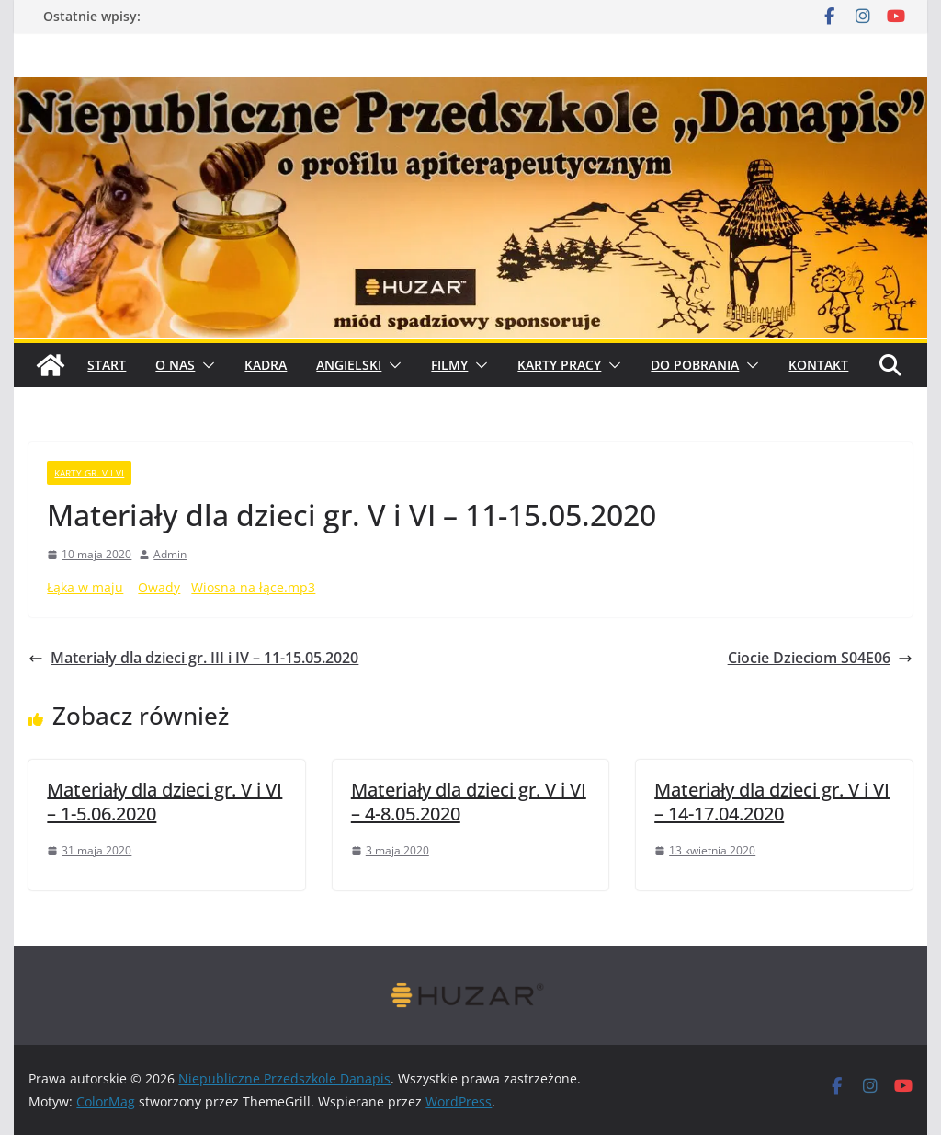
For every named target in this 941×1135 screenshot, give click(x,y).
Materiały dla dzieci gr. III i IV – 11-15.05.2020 (193, 658)
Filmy (449, 364)
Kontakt (818, 364)
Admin (170, 554)
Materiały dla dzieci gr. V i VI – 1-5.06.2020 (164, 801)
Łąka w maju (85, 587)
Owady (159, 587)
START (106, 364)
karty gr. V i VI (89, 472)
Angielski (348, 364)
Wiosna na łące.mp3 (253, 587)
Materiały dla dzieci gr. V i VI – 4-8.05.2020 (468, 801)
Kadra (265, 364)
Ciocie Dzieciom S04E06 (820, 658)
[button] (205, 365)
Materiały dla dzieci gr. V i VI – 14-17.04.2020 (772, 801)
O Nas (175, 364)
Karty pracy (559, 364)
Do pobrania (695, 364)
